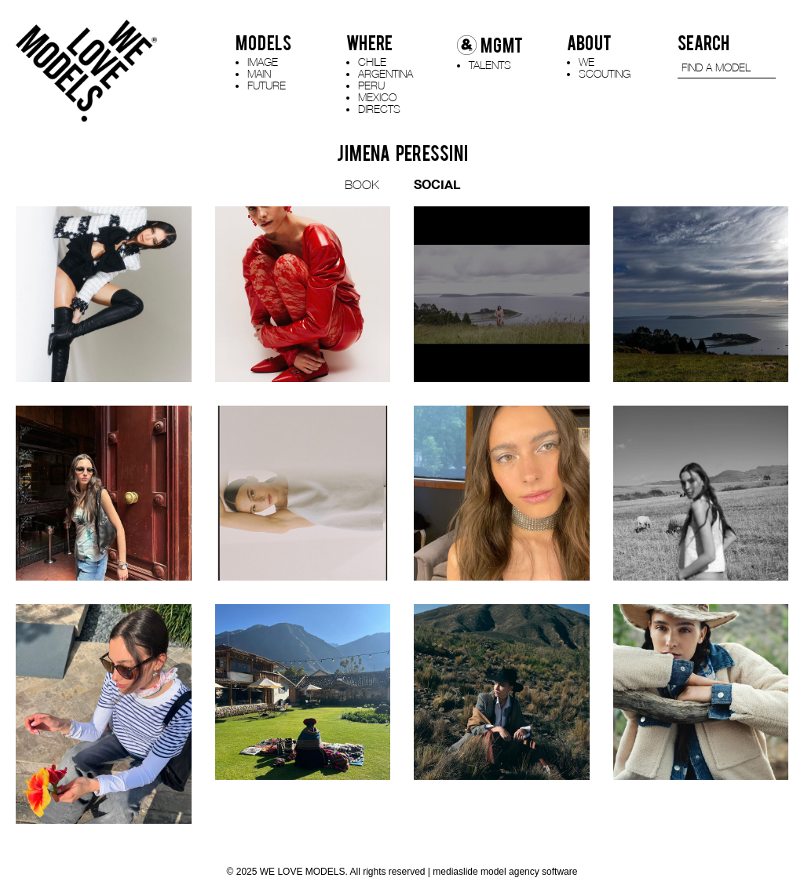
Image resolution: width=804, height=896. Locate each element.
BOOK (362, 184)
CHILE (372, 61)
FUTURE (266, 85)
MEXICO (377, 97)
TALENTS (490, 64)
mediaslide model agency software (505, 871)
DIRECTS (379, 108)
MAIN (259, 73)
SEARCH (703, 43)
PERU (371, 85)
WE (586, 61)
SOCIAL (437, 184)
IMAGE (262, 61)
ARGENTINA (385, 73)
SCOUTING (604, 73)
